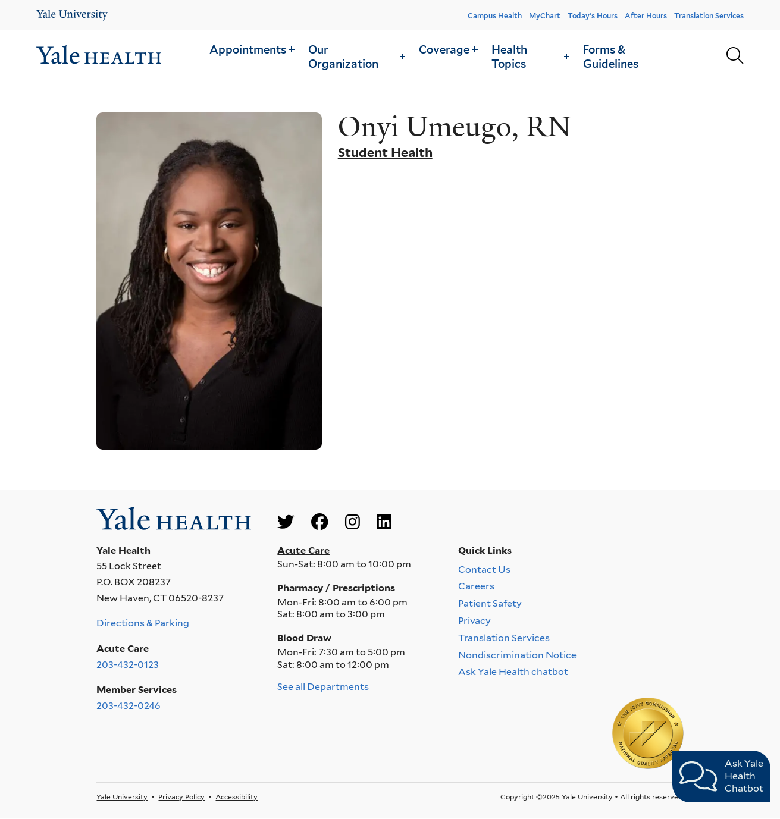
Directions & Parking (142, 623)
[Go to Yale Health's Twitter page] (285, 523)
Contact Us (484, 569)
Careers (476, 586)
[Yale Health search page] (734, 56)
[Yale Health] (72, 15)
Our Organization (356, 56)
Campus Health (495, 15)
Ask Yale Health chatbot (513, 671)
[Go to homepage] (98, 56)
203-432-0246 (128, 705)
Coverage (448, 49)
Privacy (474, 620)
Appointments (252, 49)
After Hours (646, 15)
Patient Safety (490, 603)
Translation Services (709, 15)
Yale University (122, 796)
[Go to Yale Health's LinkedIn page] (384, 523)
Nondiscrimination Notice (517, 654)
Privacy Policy (181, 796)
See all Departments (323, 686)
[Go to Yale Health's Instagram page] (352, 523)
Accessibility (236, 796)
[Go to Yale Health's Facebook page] (319, 523)
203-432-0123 (127, 664)
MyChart (544, 15)
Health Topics (530, 56)
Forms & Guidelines (610, 56)
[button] (251, 49)
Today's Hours (593, 15)
